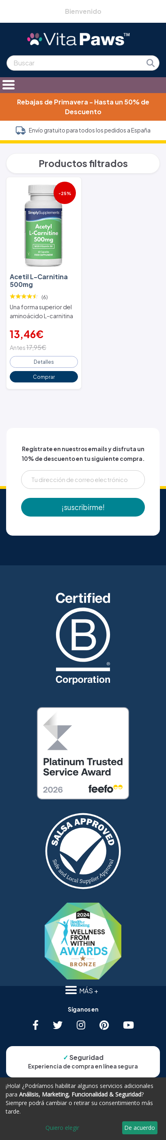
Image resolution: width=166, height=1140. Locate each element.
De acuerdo (139, 1127)
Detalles (44, 361)
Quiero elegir (62, 1127)
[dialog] (83, 1108)
